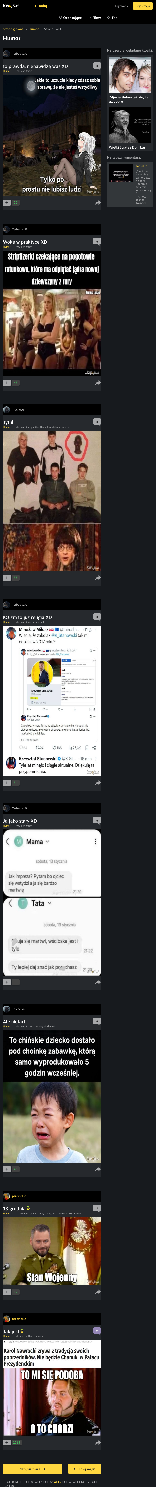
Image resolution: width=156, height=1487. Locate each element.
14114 (66, 1482)
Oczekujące (72, 18)
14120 (9, 1482)
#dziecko (30, 1026)
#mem (29, 71)
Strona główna (13, 29)
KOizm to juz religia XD (27, 617)
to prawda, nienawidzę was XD (35, 66)
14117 (37, 1482)
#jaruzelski (22, 1213)
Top (114, 18)
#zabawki (49, 1026)
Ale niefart (14, 1021)
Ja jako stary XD (20, 821)
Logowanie (122, 6)
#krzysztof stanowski (56, 1213)
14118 (28, 1482)
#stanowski (39, 622)
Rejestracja (143, 6)
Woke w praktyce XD (25, 242)
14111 (94, 1482)
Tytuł (8, 422)
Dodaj (42, 6)
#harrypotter (32, 427)
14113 (75, 1482)
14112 (85, 1482)
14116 (47, 1482)
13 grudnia (16, 1208)
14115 (56, 1482)
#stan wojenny (36, 1213)
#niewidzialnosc (61, 427)
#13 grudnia (75, 1213)
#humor (20, 71)
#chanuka (21, 1336)
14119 (18, 1482)
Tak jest (13, 1331)
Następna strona (32, 1469)
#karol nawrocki (36, 1336)
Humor (34, 29)
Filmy (96, 18)
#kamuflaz (45, 427)
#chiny (39, 1026)
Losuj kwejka (84, 1469)
